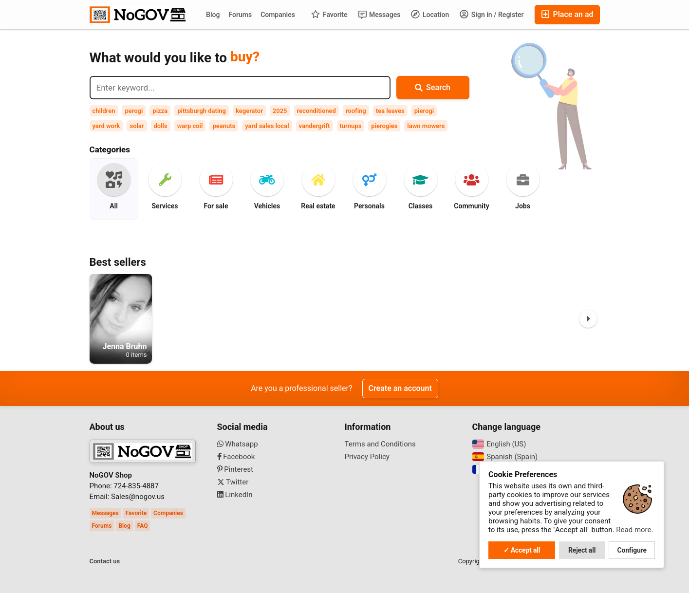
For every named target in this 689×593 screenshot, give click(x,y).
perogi (134, 110)
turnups (351, 126)
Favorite (329, 14)
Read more (633, 529)
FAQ (142, 525)
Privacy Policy (367, 456)
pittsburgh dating (201, 110)
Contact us (105, 561)
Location (430, 14)
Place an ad (567, 14)
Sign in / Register (491, 14)
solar (137, 126)
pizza (160, 110)
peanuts (223, 126)
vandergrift (314, 126)
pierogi (424, 110)
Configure (632, 550)
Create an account (400, 388)
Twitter (233, 482)
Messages (379, 15)
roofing (356, 110)
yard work (106, 126)
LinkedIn (235, 494)
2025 (280, 110)
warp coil (190, 126)
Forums (240, 15)
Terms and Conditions (380, 444)
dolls (161, 126)
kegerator (249, 110)
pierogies (384, 126)
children (104, 110)
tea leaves (390, 110)
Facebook (236, 456)
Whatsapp (237, 444)
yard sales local (267, 126)
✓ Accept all (521, 550)
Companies (278, 15)
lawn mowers (426, 126)
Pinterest (235, 469)
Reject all (582, 550)
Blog (213, 15)
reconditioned (316, 110)
